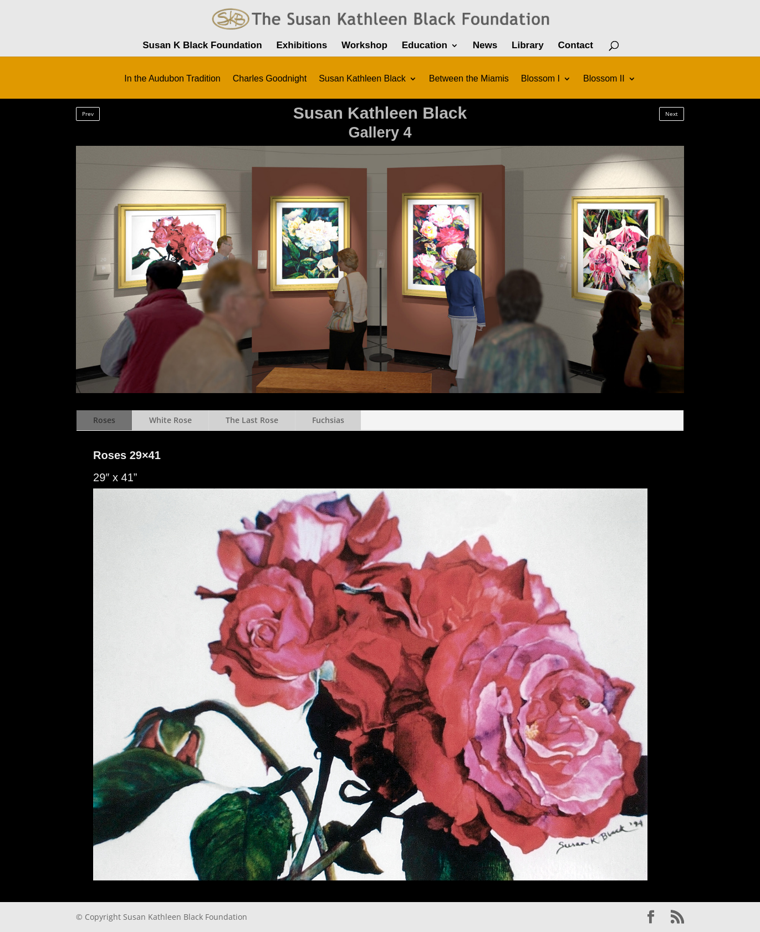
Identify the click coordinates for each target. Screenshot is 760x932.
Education (424, 46)
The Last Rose (252, 420)
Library (528, 46)
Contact (575, 46)
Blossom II (604, 79)
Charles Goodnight (270, 79)
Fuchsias (328, 420)
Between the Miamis (469, 79)
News (485, 46)
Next (671, 114)
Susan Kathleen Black (362, 79)
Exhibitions (301, 46)
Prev (88, 114)
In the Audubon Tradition (172, 79)
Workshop (364, 46)
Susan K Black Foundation (202, 46)
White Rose (170, 420)
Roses (104, 420)
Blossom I (540, 79)
